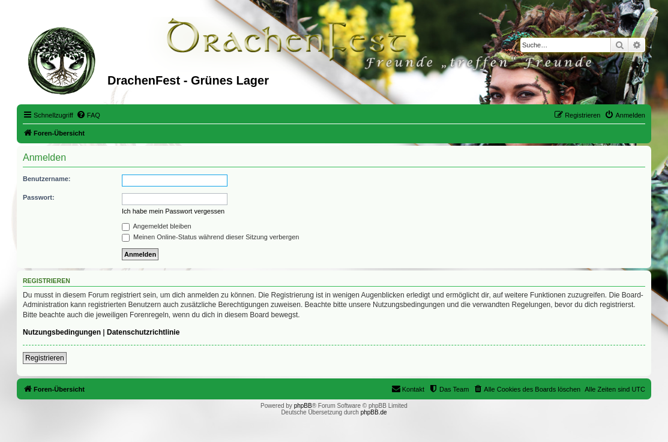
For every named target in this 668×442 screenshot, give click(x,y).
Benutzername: (46, 178)
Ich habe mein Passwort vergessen (173, 211)
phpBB (303, 405)
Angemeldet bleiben (156, 226)
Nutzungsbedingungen (62, 332)
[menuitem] (88, 115)
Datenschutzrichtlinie (143, 332)
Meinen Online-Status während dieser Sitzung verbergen (210, 236)
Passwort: (39, 197)
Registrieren (44, 358)
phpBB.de (374, 412)
